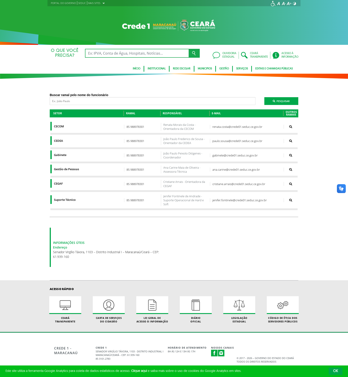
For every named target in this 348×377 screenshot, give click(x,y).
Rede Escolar (181, 68)
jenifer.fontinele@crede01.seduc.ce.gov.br (239, 200)
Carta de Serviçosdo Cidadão (109, 309)
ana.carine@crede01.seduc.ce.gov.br (236, 170)
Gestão (224, 68)
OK (335, 371)
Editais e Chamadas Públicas (274, 68)
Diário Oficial (196, 309)
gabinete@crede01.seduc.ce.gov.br (235, 155)
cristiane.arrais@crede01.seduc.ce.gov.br (238, 184)
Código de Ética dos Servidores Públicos (283, 309)
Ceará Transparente (65, 309)
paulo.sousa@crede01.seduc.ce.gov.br (237, 141)
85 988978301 (135, 127)
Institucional (157, 68)
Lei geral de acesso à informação (152, 309)
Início (136, 68)
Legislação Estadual (239, 309)
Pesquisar (281, 101)
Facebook (214, 353)
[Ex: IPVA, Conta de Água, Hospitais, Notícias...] (137, 53)
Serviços (242, 68)
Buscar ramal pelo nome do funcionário (79, 95)
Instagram (221, 353)
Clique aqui (139, 371)
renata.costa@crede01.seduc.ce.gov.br (237, 127)
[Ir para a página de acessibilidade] (273, 3)
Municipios (205, 68)
